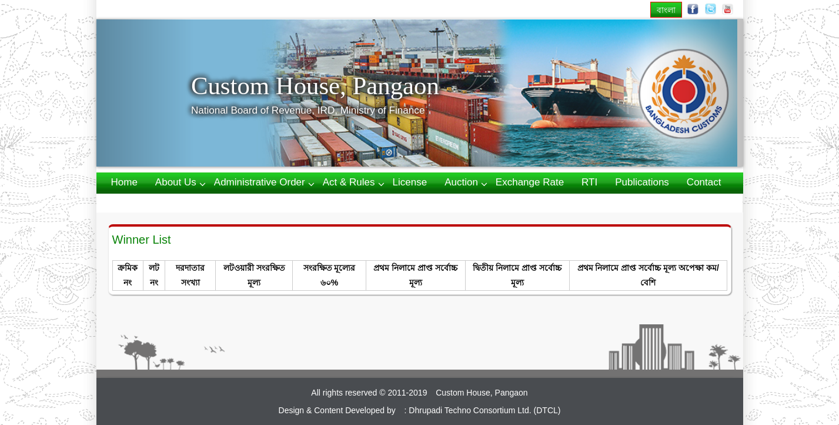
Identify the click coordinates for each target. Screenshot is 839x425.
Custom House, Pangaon (315, 85)
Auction (461, 182)
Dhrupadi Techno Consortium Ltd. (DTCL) (484, 410)
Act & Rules (349, 182)
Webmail (130, 202)
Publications (642, 182)
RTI (589, 182)
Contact (704, 182)
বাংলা (666, 9)
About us (175, 182)
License (410, 182)
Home (124, 182)
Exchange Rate (530, 182)
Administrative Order (259, 182)
